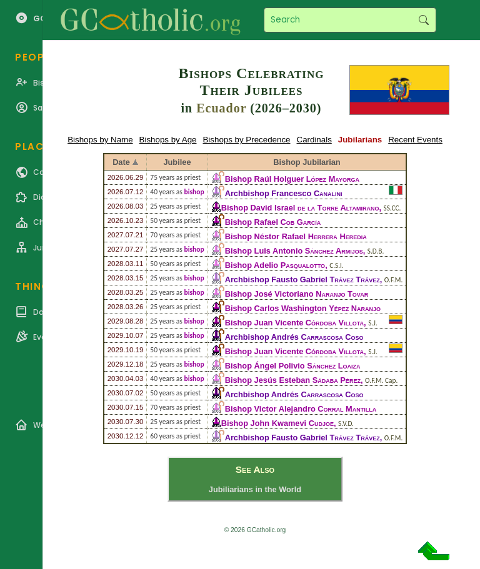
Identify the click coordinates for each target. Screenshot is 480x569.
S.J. (372, 323)
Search (423, 20)
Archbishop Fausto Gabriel (302, 279)
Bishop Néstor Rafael (296, 236)
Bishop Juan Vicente (294, 322)
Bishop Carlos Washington (303, 308)
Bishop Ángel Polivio (293, 365)
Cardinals (314, 139)
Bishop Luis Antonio (294, 250)
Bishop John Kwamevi (277, 423)
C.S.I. (336, 265)
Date (121, 162)
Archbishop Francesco (283, 193)
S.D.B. (376, 251)
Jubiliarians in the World (255, 489)
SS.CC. (392, 208)
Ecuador (221, 108)
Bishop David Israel (300, 207)
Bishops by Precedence (246, 139)
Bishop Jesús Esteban (293, 380)
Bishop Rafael (273, 222)
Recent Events (415, 139)
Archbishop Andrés (294, 337)
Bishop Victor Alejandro (301, 408)
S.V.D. (346, 423)
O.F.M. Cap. (381, 380)
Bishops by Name (100, 139)
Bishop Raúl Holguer (292, 179)
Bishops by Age (168, 139)
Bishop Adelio (275, 265)
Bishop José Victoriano (297, 294)
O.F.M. (393, 279)
